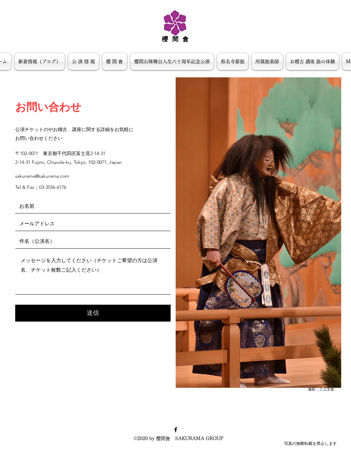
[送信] (93, 313)
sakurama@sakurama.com (42, 176)
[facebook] (175, 429)
